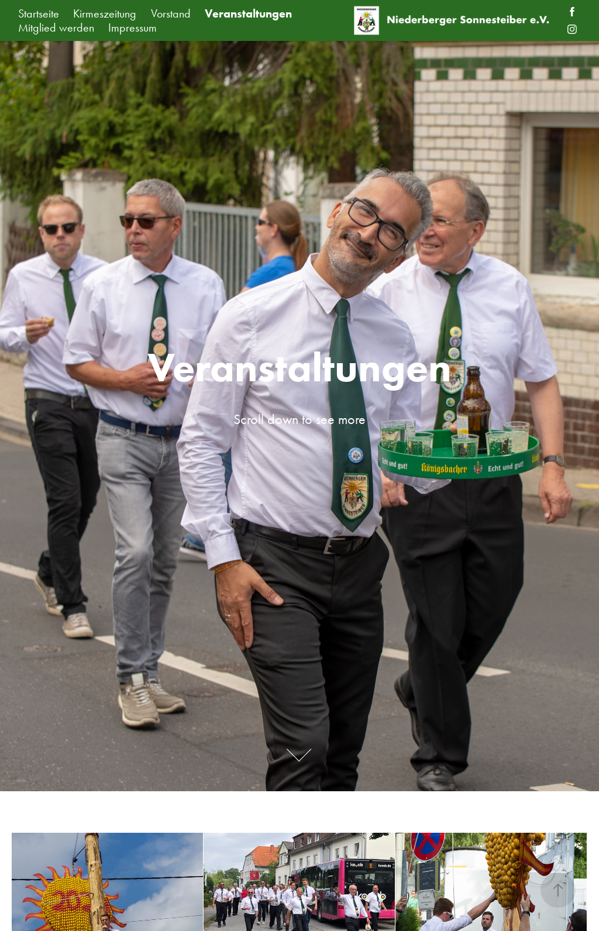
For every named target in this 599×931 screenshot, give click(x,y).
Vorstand (171, 13)
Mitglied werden (56, 27)
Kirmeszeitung (104, 13)
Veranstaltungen (248, 13)
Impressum (132, 27)
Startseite (38, 13)
